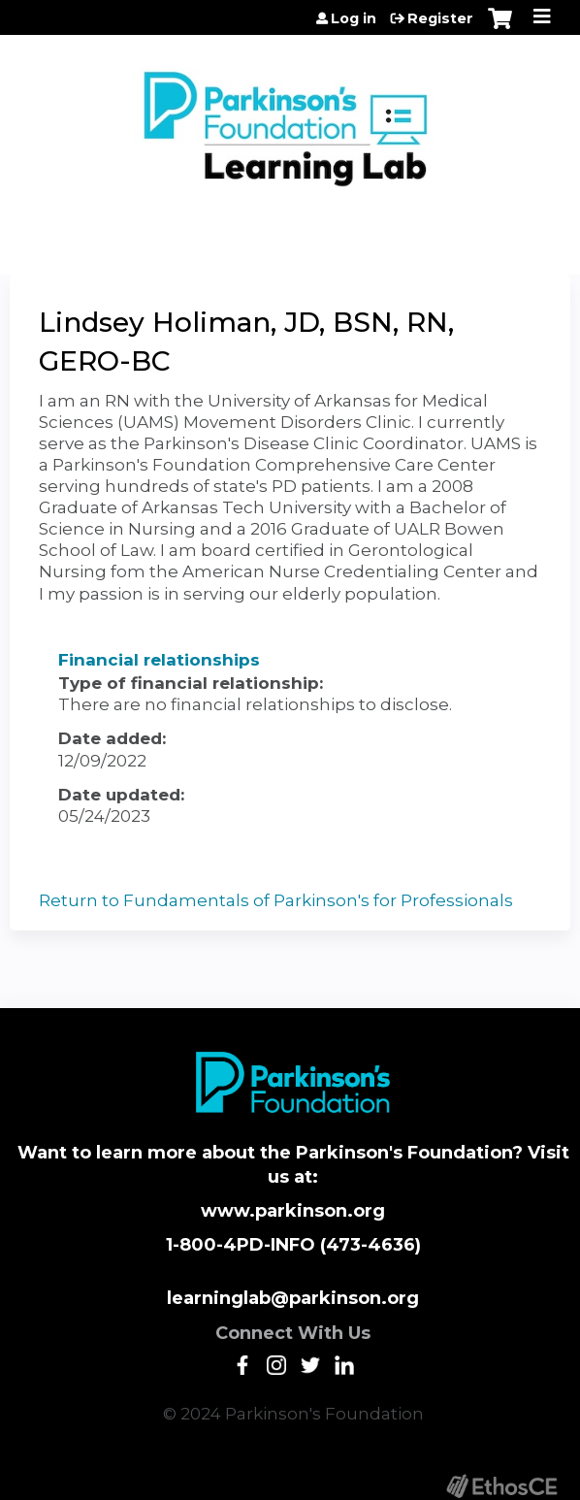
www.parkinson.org (293, 1211)
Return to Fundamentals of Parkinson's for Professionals (276, 900)
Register (440, 18)
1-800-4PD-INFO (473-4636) (293, 1244)
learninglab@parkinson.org (293, 1298)
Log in (353, 18)
